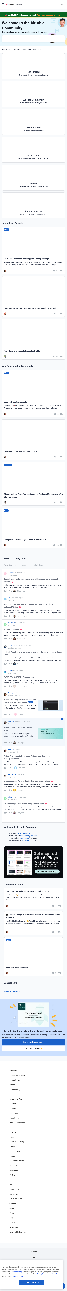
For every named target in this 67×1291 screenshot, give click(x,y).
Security (34, 1252)
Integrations (14, 1080)
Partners (12, 1175)
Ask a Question (27, 840)
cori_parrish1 (12, 774)
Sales (11, 1127)
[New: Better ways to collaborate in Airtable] (33, 339)
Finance (12, 1132)
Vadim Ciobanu (13, 645)
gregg (10, 670)
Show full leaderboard (13, 991)
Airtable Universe (16, 1199)
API (33, 1258)
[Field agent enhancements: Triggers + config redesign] (33, 250)
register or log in (24, 833)
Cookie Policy (17, 1286)
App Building (14, 1089)
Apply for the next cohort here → (49, 15)
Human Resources (17, 1123)
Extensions (14, 1085)
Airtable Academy (16, 1141)
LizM (9, 597)
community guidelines (28, 836)
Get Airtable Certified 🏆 (33, 1048)
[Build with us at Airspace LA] (33, 393)
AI (10, 1094)
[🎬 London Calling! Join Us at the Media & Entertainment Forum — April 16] (33, 923)
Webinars (13, 1165)
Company (13, 1203)
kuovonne (11, 749)
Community (14, 1189)
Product (12, 1108)
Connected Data (16, 1099)
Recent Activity (10, 565)
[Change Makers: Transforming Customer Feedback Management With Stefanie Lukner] (33, 484)
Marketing (13, 1113)
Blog (11, 1217)
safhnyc (10, 797)
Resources (13, 1170)
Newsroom (13, 1227)
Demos (12, 1156)
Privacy (33, 1270)
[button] (2, 5)
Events (12, 1146)
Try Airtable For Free (17, 1232)
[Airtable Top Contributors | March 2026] (33, 439)
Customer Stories (16, 1161)
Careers (12, 1213)
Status (12, 1222)
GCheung (11, 721)
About (11, 1208)
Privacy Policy (41, 1288)
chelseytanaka (13, 693)
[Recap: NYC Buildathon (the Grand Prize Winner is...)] (33, 528)
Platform (13, 1070)
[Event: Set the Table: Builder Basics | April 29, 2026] (33, 898)
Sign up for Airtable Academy (33, 1042)
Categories (24, 565)
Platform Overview (17, 1075)
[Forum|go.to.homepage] (14, 4)
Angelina (11, 572)
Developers (14, 1184)
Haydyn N (11, 623)
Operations (14, 1118)
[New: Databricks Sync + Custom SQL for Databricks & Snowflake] (33, 296)
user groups (24, 838)
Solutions (13, 1103)
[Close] (60, 1277)
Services (12, 1179)
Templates (13, 1194)
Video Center (14, 1151)
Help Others (38, 565)
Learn (11, 1137)
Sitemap (33, 1264)
